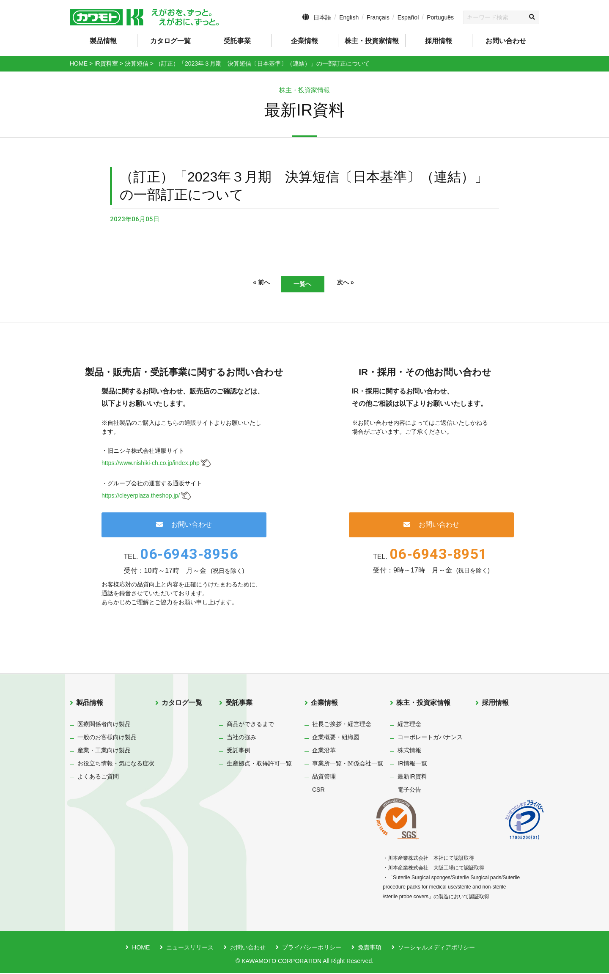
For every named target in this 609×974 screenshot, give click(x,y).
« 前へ (251, 283)
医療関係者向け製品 (104, 724)
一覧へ (302, 284)
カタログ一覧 (170, 40)
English (349, 17)
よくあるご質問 (98, 776)
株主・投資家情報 (423, 703)
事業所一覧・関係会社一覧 (347, 763)
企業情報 (324, 703)
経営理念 (409, 724)
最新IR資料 (412, 776)
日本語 (322, 17)
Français (378, 17)
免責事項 (369, 947)
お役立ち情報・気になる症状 (115, 763)
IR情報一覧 (412, 763)
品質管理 (324, 776)
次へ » (355, 283)
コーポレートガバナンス (430, 737)
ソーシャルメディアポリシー (436, 947)
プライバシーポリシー (311, 947)
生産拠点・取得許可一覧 (259, 763)
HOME (141, 947)
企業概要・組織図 (335, 737)
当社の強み (241, 737)
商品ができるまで (250, 724)
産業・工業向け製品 (104, 750)
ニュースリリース (190, 947)
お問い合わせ (506, 40)
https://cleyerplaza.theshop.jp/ (141, 496)
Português (440, 17)
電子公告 (409, 790)
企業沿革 (324, 750)
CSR (318, 790)
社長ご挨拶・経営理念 (341, 724)
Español (408, 17)
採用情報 (438, 40)
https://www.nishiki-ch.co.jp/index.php (151, 463)
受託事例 (238, 750)
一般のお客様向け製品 (107, 737)
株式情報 (409, 750)
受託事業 (238, 703)
